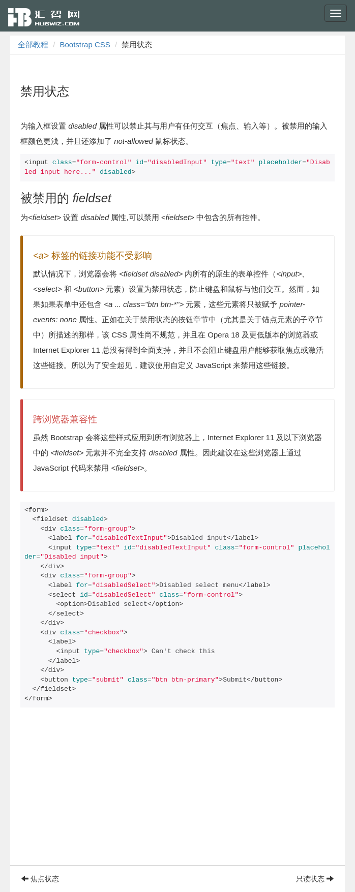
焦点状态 (40, 879)
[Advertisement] (177, 794)
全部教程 (33, 44)
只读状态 (315, 879)
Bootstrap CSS (85, 44)
